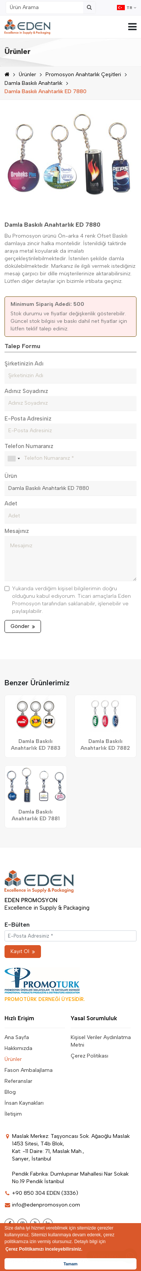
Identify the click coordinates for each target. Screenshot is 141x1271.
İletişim (13, 1114)
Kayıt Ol (23, 951)
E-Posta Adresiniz (28, 418)
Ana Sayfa (17, 1037)
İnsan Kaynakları (24, 1103)
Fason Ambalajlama (29, 1070)
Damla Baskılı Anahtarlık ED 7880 (45, 91)
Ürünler (27, 74)
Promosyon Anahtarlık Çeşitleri (83, 74)
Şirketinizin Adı (24, 363)
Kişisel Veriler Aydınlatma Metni (101, 1041)
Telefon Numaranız (29, 446)
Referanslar (18, 1081)
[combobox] (13, 458)
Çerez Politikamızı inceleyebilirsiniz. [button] (43, 1249)
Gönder (23, 626)
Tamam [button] (70, 1264)
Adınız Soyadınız (26, 391)
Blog (10, 1092)
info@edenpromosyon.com (42, 1205)
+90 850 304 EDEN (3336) (41, 1193)
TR (126, 7)
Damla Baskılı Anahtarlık (33, 83)
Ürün (11, 476)
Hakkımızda (18, 1048)
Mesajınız (17, 531)
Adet (11, 503)
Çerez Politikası (89, 1056)
